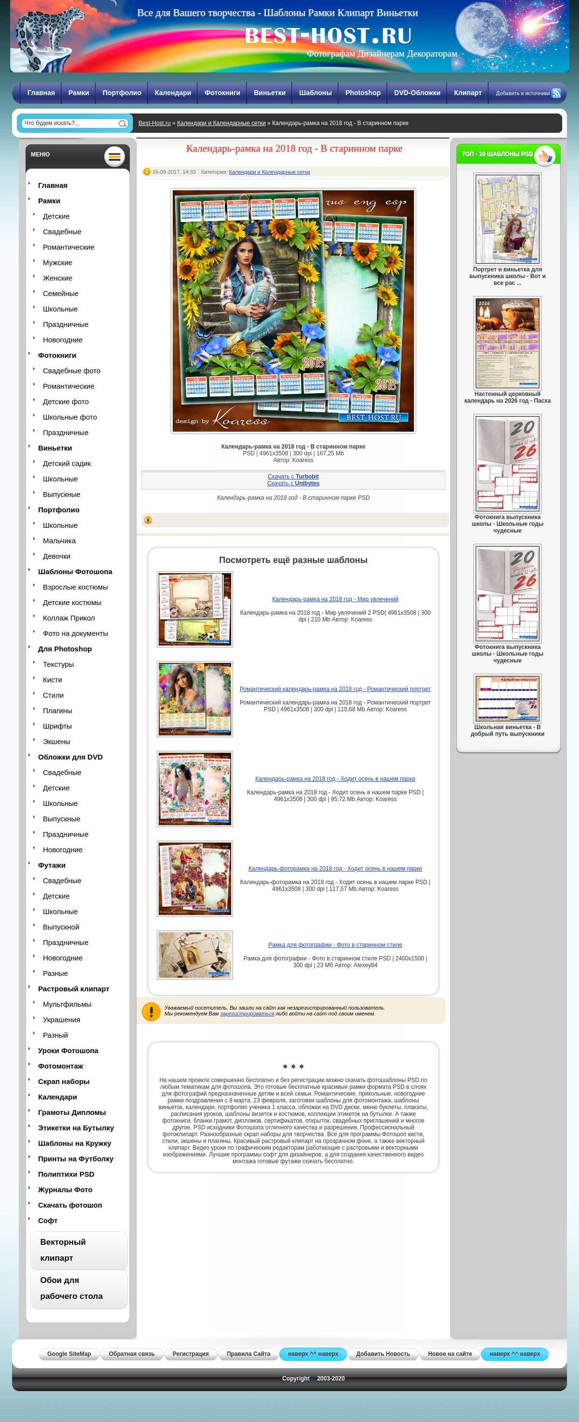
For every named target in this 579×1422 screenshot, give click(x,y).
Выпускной (61, 927)
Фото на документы (75, 633)
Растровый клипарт (74, 989)
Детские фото (66, 401)
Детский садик (67, 463)
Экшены (56, 741)
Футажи (52, 865)
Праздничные (65, 324)
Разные (55, 973)
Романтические (69, 247)
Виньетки (270, 93)
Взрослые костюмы (75, 587)
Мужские (57, 262)
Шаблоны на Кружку (74, 1143)
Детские (56, 216)
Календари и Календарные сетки (221, 123)
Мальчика (59, 540)
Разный (55, 1035)
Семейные (61, 293)
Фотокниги (222, 93)
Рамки (79, 93)
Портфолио (122, 93)
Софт (47, 1220)
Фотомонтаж (60, 1066)
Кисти (52, 680)
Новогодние (63, 340)
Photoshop (363, 93)
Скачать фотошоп (70, 1205)
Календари (173, 93)
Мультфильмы (67, 1004)
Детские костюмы (72, 602)
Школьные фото (70, 417)
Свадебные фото (71, 370)
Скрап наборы (64, 1081)
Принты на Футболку (75, 1158)
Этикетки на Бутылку (76, 1128)
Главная (41, 93)
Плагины (57, 710)
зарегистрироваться (248, 1013)
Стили (53, 695)
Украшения (61, 1019)
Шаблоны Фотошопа (75, 571)
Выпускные (62, 494)
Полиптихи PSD (66, 1174)
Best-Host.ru (154, 123)
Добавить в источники (523, 93)
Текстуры (58, 664)
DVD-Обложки (417, 93)
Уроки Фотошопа (68, 1050)
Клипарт (468, 93)
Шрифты (57, 726)
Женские (57, 278)
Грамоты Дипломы (72, 1112)
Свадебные (62, 231)
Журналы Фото (65, 1189)
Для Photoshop (65, 649)
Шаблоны (315, 93)
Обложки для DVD (70, 757)
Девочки (56, 556)
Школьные (60, 309)
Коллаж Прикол (69, 618)
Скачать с (293, 476)
